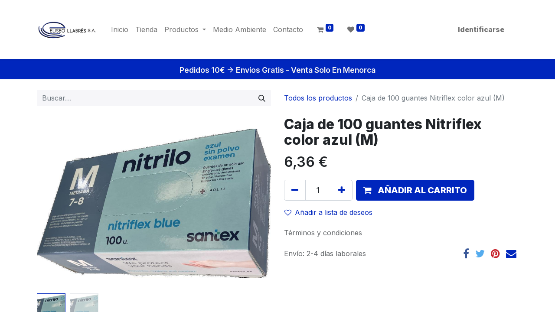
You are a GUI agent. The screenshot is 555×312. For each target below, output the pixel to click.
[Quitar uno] (295, 190)
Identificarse (481, 29)
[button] (415, 190)
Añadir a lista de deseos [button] (328, 212)
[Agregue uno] (342, 190)
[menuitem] (120, 29)
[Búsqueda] (262, 98)
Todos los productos (318, 98)
